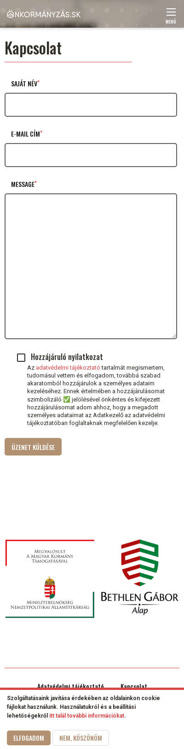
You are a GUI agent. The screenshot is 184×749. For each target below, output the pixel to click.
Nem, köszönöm (80, 739)
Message (22, 184)
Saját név (24, 83)
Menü (171, 18)
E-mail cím (25, 133)
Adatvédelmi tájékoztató (70, 686)
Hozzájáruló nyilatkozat (67, 356)
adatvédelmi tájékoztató (68, 367)
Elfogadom (28, 739)
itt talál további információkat (86, 717)
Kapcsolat (134, 686)
